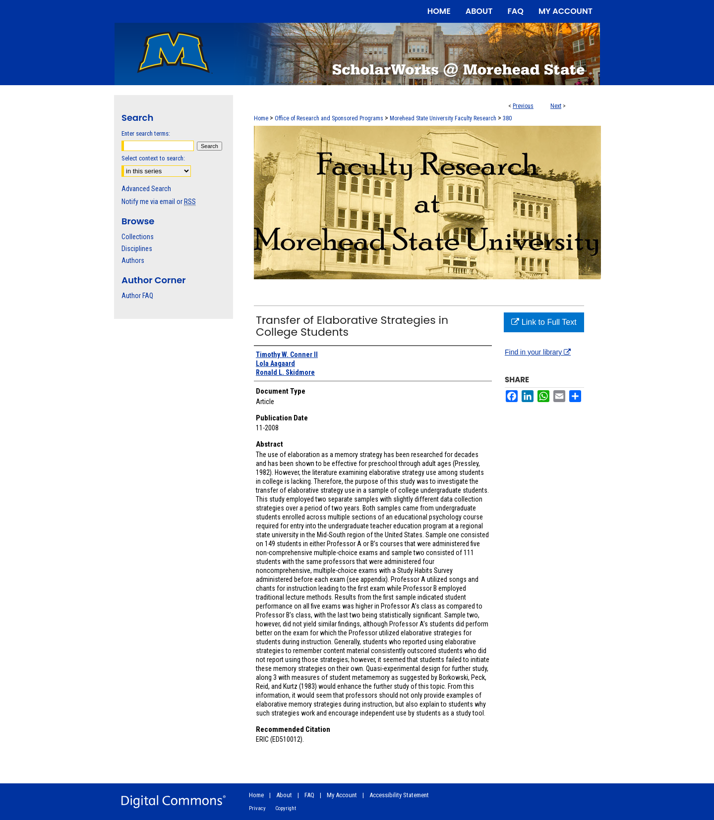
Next (555, 105)
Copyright (285, 808)
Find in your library (538, 352)
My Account (342, 795)
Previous (523, 105)
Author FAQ (137, 296)
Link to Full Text (543, 322)
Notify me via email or (158, 201)
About (284, 795)
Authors (132, 260)
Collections (137, 237)
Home (261, 118)
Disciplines (136, 249)
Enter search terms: (145, 133)
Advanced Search (146, 189)
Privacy (257, 808)
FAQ (309, 795)
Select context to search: (153, 158)
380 (507, 118)
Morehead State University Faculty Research (443, 118)
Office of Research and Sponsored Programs (329, 118)
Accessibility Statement (399, 795)
